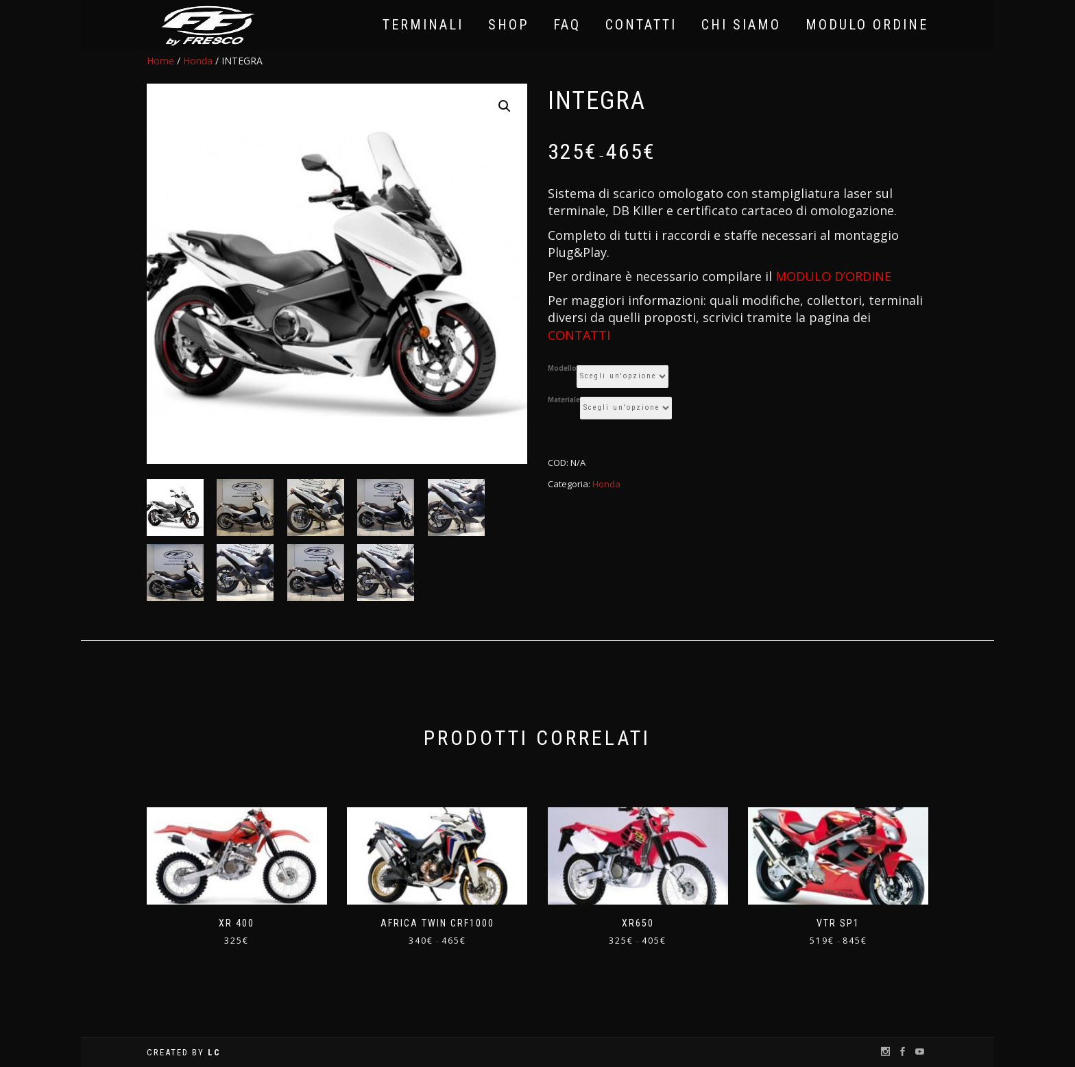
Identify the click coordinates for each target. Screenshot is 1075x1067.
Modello (562, 368)
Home (160, 60)
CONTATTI (579, 335)
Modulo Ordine (867, 24)
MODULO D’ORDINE (833, 276)
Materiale (564, 400)
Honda (198, 60)
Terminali (423, 24)
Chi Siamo (741, 24)
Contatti (641, 24)
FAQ (567, 24)
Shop (508, 24)
